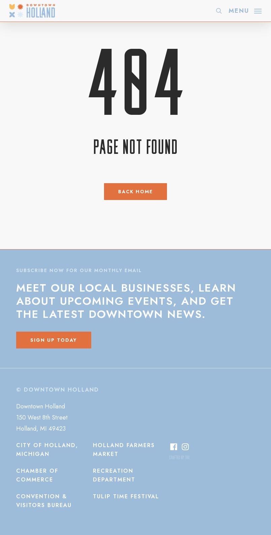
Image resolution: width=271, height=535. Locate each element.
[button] (245, 10)
